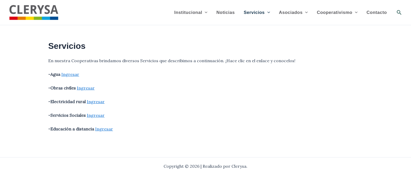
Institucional (191, 12)
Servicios (257, 12)
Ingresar (70, 74)
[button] (399, 12)
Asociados (293, 12)
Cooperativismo (337, 12)
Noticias (226, 12)
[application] (204, 12)
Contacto (376, 12)
